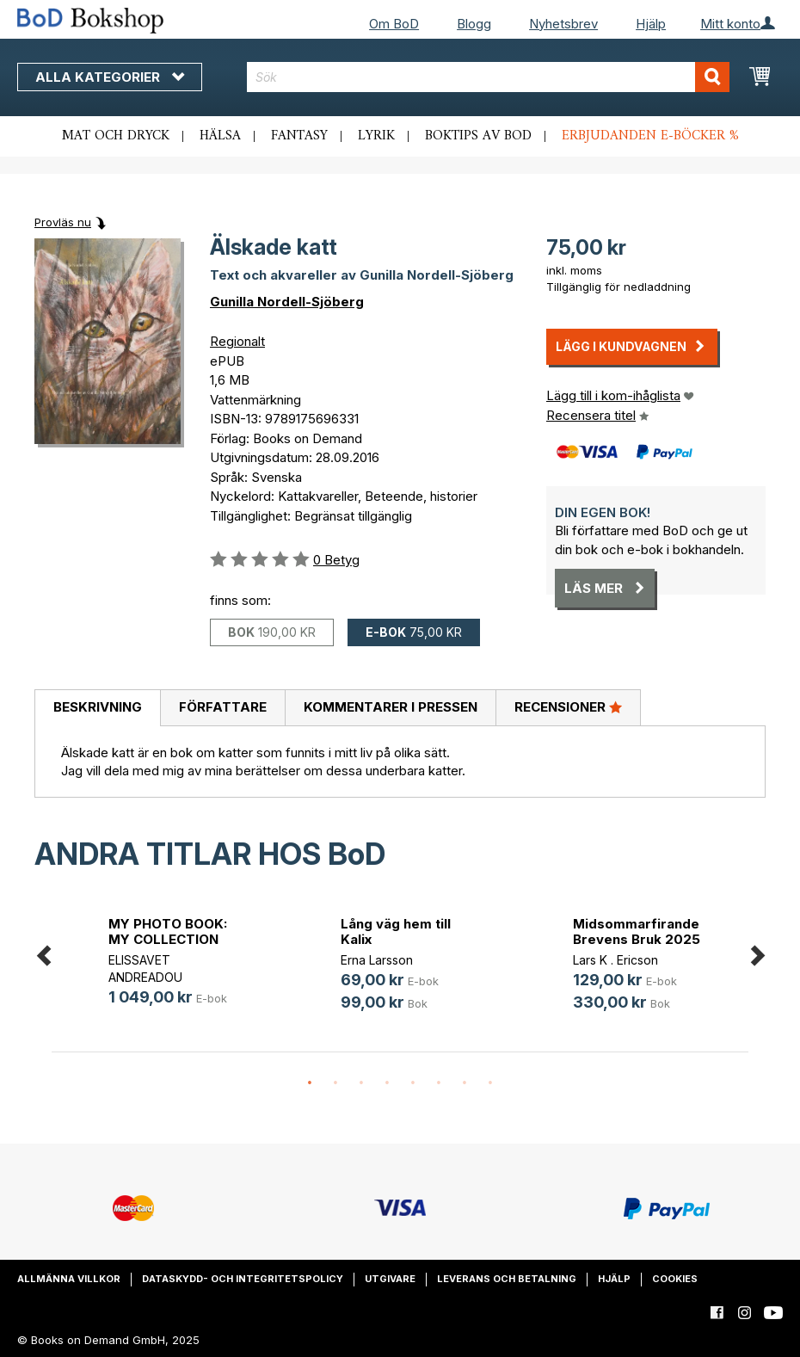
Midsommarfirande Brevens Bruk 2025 (636, 931)
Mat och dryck (115, 136)
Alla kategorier (109, 77)
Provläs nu (62, 222)
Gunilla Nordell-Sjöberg (287, 301)
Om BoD (394, 23)
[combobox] (488, 77)
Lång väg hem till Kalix (396, 931)
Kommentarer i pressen (390, 707)
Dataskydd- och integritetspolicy (242, 1279)
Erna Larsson (377, 960)
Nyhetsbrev (563, 23)
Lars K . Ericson (615, 960)
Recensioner (568, 706)
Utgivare (390, 1279)
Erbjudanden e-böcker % (650, 136)
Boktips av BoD (478, 136)
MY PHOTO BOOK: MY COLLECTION (167, 931)
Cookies (675, 1279)
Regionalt (237, 341)
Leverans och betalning (506, 1279)
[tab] (97, 708)
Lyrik (376, 136)
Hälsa (220, 136)
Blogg (474, 23)
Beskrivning (97, 707)
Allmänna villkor (68, 1279)
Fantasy (299, 136)
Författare (223, 707)
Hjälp (651, 23)
